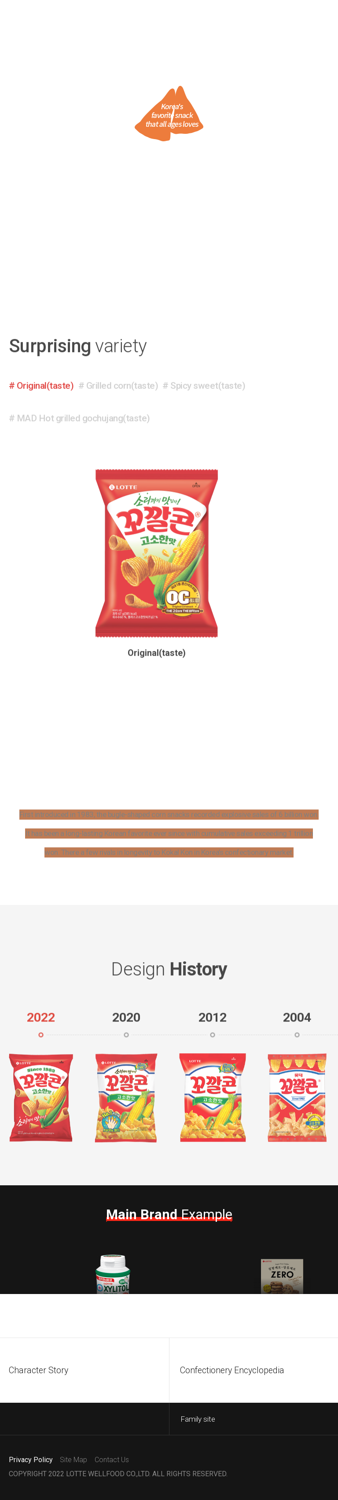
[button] (41, 422)
